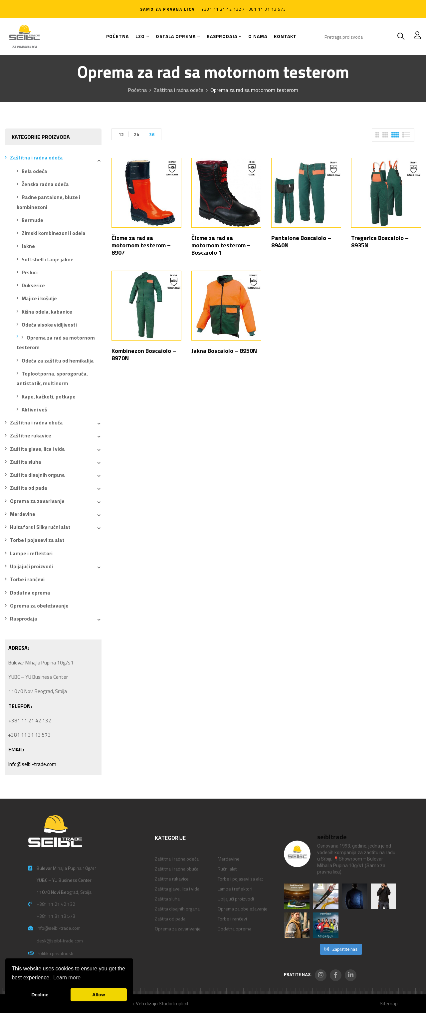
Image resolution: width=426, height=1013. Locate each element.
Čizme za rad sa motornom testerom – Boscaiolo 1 (221, 245)
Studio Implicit (173, 1003)
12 (121, 134)
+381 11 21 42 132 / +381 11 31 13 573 (243, 9)
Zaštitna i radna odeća (178, 90)
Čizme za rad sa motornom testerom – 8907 (141, 245)
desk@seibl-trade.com (60, 940)
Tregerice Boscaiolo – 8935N (380, 241)
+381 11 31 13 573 (56, 915)
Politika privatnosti (55, 953)
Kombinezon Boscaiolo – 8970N (143, 354)
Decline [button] (39, 994)
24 (136, 134)
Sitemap (389, 1003)
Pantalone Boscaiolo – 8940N (301, 241)
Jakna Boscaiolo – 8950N (224, 350)
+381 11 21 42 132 (56, 903)
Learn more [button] (67, 977)
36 (151, 134)
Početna (137, 90)
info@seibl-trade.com (32, 764)
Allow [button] (98, 994)
